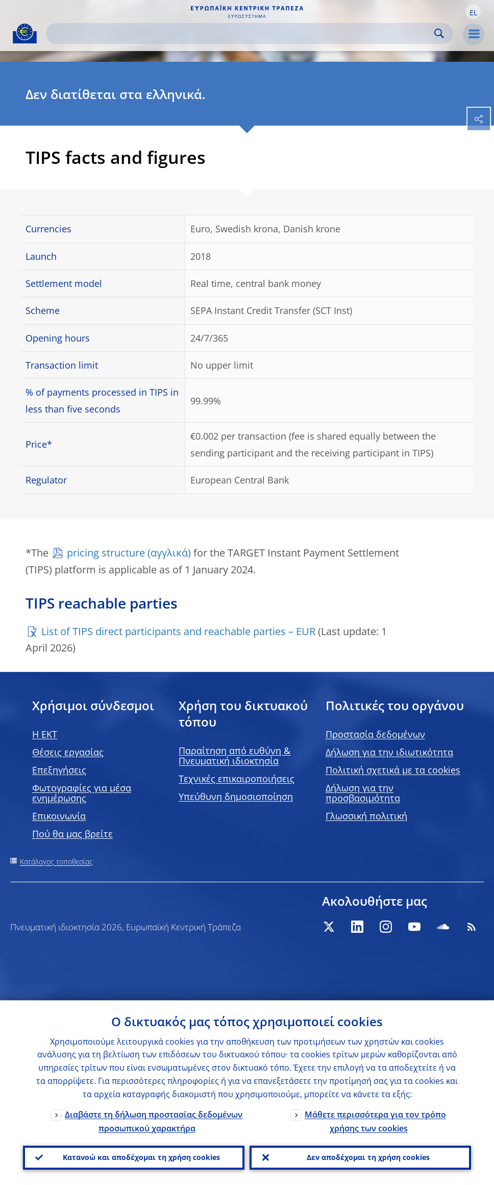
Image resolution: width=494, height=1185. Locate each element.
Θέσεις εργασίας (68, 752)
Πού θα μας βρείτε (72, 834)
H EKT (44, 734)
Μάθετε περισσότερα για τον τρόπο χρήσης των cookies (375, 1120)
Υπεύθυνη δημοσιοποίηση (236, 796)
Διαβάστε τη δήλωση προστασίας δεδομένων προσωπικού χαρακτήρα (153, 1120)
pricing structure (106, 553)
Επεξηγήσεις (59, 770)
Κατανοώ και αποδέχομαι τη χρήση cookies (141, 1157)
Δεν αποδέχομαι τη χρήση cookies (368, 1157)
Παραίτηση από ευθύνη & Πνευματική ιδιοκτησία (234, 755)
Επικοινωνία (59, 816)
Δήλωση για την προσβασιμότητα (363, 793)
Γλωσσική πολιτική (366, 816)
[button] (473, 11)
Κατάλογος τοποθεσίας (56, 861)
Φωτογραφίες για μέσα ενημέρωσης (81, 793)
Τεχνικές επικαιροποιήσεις (236, 778)
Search (439, 33)
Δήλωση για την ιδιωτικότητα (389, 752)
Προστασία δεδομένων (375, 734)
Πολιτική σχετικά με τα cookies (393, 770)
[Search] (241, 33)
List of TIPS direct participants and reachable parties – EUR (178, 631)
